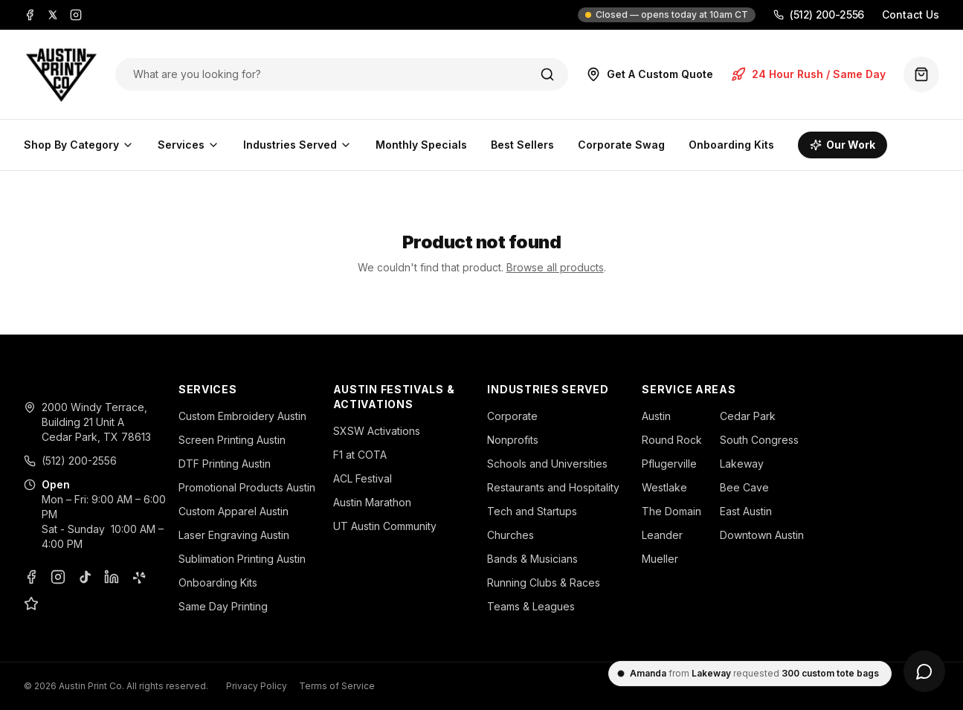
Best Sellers (522, 144)
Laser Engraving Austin (233, 535)
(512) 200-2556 (818, 14)
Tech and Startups (532, 511)
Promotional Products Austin (246, 487)
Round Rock (672, 439)
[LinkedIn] (111, 576)
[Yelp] (138, 576)
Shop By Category (79, 144)
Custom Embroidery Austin (242, 416)
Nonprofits (512, 439)
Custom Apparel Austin (233, 511)
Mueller (660, 558)
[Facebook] (30, 15)
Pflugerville (669, 463)
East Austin (746, 511)
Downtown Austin (762, 535)
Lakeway (742, 463)
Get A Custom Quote (649, 74)
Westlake (664, 487)
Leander (662, 535)
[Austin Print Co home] (60, 74)
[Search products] (326, 74)
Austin (656, 416)
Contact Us (910, 14)
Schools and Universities (547, 463)
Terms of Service (337, 685)
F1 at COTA (360, 454)
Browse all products (555, 267)
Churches (510, 535)
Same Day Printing (223, 606)
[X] (53, 15)
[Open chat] (924, 671)
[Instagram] (76, 15)
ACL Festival (362, 478)
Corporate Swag (621, 144)
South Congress (759, 439)
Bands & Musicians (532, 558)
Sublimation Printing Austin (242, 558)
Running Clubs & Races (543, 582)
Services (188, 144)
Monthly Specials (421, 144)
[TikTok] (84, 576)
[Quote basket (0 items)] (921, 74)
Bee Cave (744, 487)
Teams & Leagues (531, 606)
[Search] (547, 74)
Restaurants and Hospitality (553, 487)
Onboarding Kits (731, 144)
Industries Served (297, 144)
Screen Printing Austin (232, 439)
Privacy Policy (256, 685)
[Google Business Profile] (31, 603)
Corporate (512, 416)
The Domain (671, 511)
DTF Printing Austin (224, 463)
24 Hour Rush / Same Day (808, 74)
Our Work (842, 144)
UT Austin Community (385, 526)
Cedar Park (748, 416)
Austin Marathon (372, 502)
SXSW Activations (376, 431)
